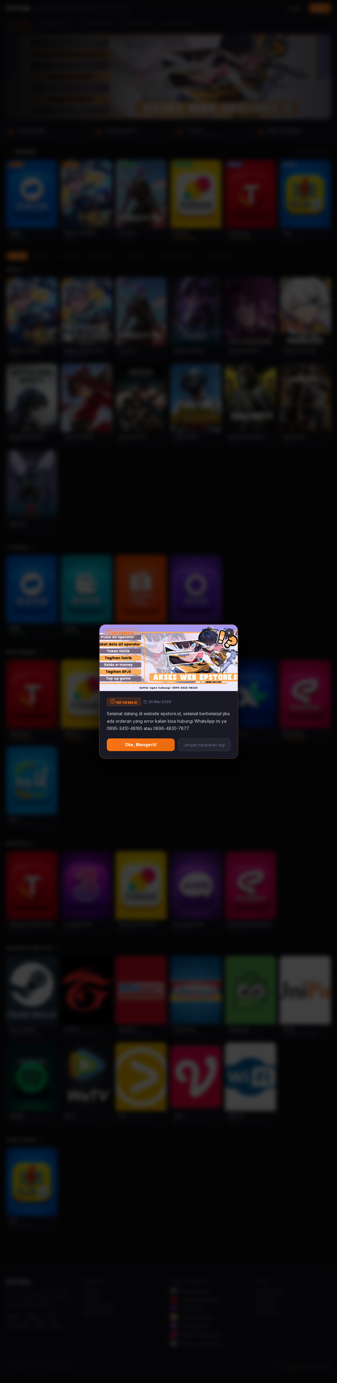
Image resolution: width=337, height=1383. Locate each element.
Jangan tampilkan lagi (204, 744)
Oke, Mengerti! (141, 744)
